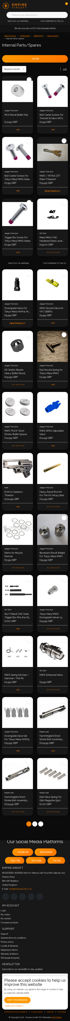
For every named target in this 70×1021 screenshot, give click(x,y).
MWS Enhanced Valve (51, 675)
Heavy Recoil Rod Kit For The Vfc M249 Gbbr (51, 494)
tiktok (57, 861)
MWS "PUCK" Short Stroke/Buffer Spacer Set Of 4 (15, 432)
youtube (36, 861)
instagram (46, 852)
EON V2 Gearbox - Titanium (14, 494)
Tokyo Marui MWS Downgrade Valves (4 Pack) (50, 616)
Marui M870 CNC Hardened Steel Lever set (50, 239)
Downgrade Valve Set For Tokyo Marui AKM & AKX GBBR (16, 738)
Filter (35, 59)
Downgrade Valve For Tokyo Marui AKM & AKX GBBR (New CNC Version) (17, 310)
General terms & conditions (15, 1012)
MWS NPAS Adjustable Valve (51, 432)
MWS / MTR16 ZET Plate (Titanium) (49, 177)
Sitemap (50, 1012)
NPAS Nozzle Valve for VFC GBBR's (51, 310)
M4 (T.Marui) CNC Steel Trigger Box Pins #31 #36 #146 (17, 616)
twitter (15, 861)
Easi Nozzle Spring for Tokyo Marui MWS (51, 371)
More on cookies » (14, 1006)
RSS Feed (62, 1012)
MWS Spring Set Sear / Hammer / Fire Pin (16, 677)
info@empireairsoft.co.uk (20, 889)
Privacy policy (37, 1012)
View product (52, 191)
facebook (23, 852)
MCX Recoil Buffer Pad (16, 114)
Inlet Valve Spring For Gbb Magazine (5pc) (50, 799)
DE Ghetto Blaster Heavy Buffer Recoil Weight (14, 371)
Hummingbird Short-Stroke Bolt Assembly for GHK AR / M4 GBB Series (16, 799)
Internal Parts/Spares (15, 38)
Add (18, 130)
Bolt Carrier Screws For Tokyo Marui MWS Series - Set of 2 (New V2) (17, 177)
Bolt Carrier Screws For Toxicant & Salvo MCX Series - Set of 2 (51, 116)
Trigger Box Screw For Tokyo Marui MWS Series (17, 239)
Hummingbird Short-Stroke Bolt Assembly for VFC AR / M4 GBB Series (50, 738)
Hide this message (17, 1000)
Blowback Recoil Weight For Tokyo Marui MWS (52, 554)
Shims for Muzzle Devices (13, 554)
